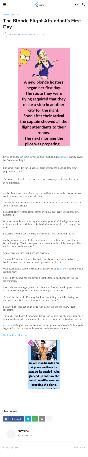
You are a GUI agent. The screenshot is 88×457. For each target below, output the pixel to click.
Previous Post (11, 447)
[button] (4, 4)
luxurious (64, 268)
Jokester (15, 15)
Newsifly (23, 431)
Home (6, 15)
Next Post (78, 447)
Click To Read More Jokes (16, 335)
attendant (63, 156)
